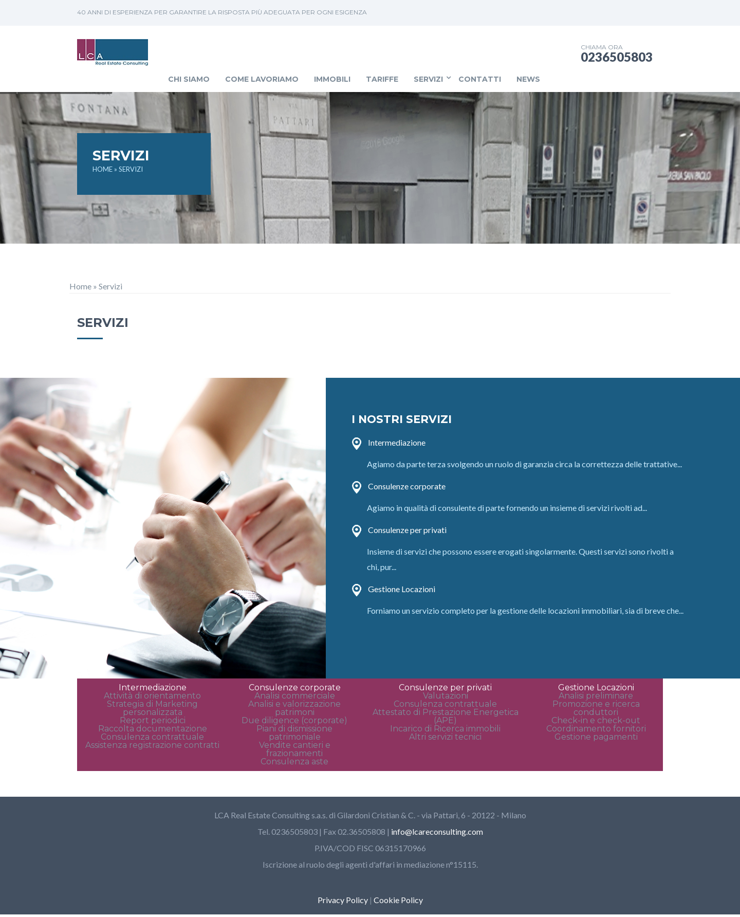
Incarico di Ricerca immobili (445, 728)
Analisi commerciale (294, 696)
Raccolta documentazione (152, 728)
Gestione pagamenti (596, 737)
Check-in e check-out (595, 720)
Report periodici (153, 720)
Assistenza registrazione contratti (152, 745)
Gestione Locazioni (401, 589)
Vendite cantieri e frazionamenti (294, 749)
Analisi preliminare (596, 696)
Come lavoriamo (262, 79)
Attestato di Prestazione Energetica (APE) (446, 716)
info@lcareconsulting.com (437, 831)
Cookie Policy (398, 900)
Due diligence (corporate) (294, 720)
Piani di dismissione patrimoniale (294, 733)
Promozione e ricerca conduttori (596, 708)
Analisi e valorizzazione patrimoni (294, 708)
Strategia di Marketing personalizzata (152, 708)
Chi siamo (189, 79)
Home (80, 286)
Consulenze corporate (407, 486)
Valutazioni (445, 696)
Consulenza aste (294, 761)
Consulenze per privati (407, 530)
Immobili (332, 79)
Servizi (428, 79)
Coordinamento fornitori (596, 728)
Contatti (479, 79)
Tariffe (382, 79)
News (528, 79)
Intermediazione (396, 442)
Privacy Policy (343, 900)
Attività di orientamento (152, 696)
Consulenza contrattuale (152, 737)
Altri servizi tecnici (445, 737)
